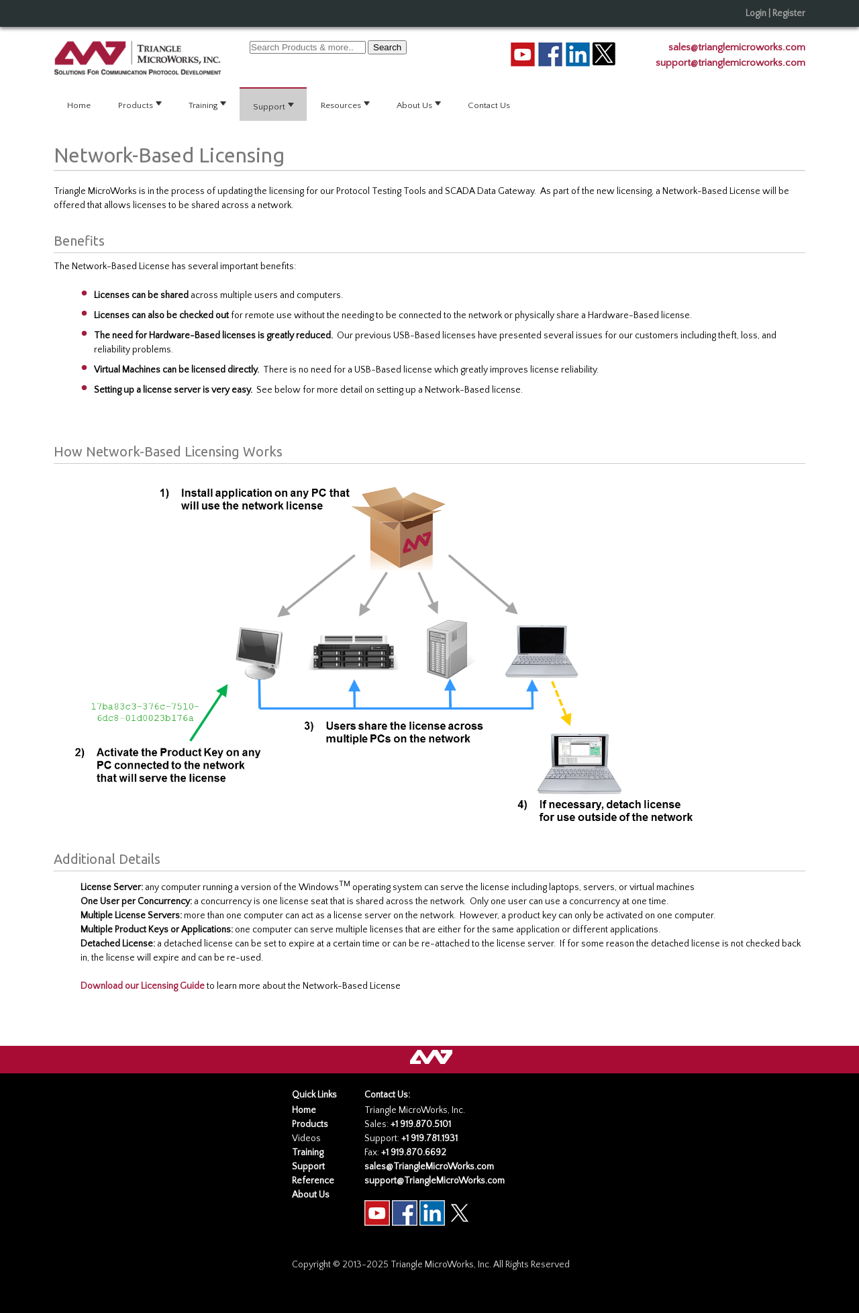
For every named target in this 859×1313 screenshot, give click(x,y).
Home (79, 105)
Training (208, 104)
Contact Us (489, 105)
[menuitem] (79, 105)
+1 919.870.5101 (421, 1124)
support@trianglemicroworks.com (730, 62)
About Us (420, 104)
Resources (346, 104)
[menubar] (429, 105)
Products (141, 104)
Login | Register (775, 13)
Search (387, 47)
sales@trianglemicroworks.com (736, 47)
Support (274, 105)
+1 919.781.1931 (429, 1138)
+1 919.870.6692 (413, 1152)
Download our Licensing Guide (143, 986)
